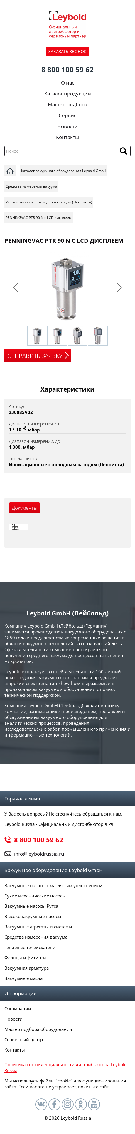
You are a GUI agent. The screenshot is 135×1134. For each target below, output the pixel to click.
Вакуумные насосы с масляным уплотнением (53, 885)
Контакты (67, 137)
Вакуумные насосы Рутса (31, 906)
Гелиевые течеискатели (29, 947)
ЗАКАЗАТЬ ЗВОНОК (67, 51)
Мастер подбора (67, 104)
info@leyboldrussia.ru (39, 853)
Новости (67, 126)
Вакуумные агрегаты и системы (38, 927)
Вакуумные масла (23, 978)
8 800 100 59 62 (67, 69)
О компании (17, 1008)
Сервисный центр (23, 1039)
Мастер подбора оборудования (38, 1029)
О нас (67, 82)
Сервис (67, 115)
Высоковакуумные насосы (32, 916)
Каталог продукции (67, 93)
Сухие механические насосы (35, 896)
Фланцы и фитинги (25, 957)
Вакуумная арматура (26, 968)
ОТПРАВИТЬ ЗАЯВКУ (35, 356)
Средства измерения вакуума (36, 937)
